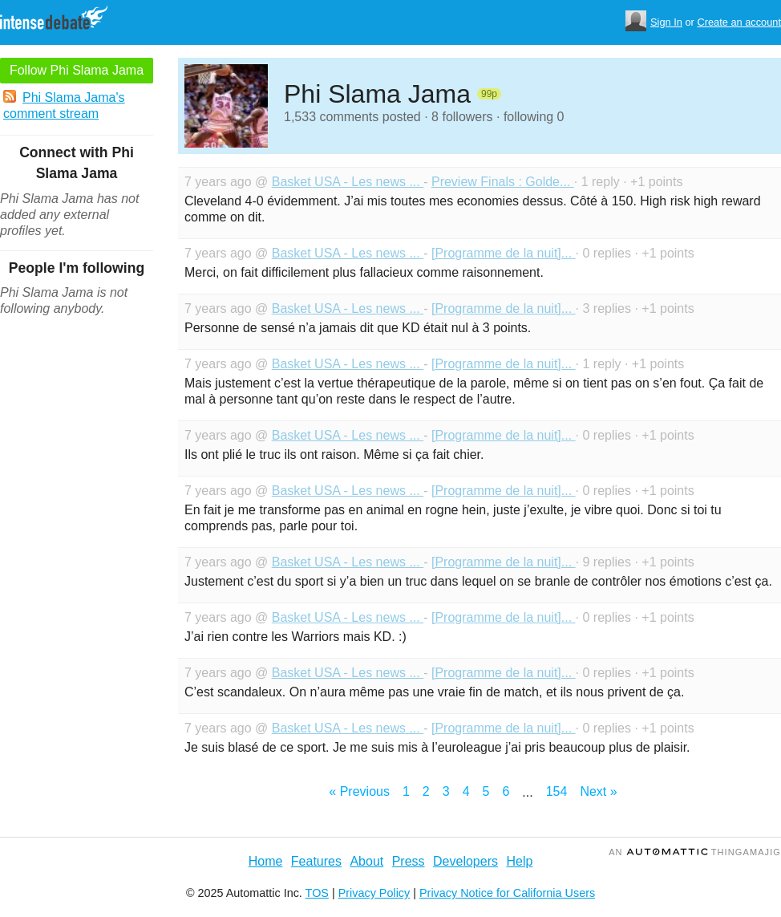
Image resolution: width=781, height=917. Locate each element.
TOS (317, 893)
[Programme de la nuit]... (503, 253)
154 (557, 791)
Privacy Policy (374, 893)
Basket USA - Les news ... (347, 182)
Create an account (739, 22)
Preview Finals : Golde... (502, 182)
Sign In (666, 22)
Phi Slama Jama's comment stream (64, 105)
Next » (598, 791)
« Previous (359, 791)
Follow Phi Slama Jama (77, 70)
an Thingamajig (695, 852)
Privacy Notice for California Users (507, 893)
